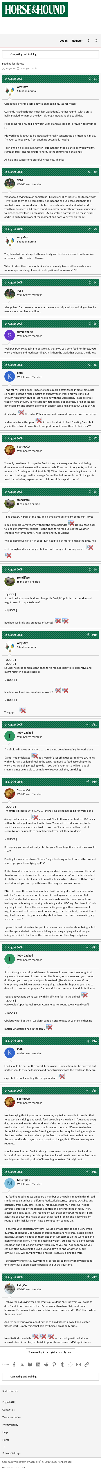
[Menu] (5, 41)
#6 (95, 365)
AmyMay (10, 68)
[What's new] (88, 41)
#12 (94, 782)
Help (5, 1432)
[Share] (89, 78)
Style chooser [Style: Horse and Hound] (10, 1391)
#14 (94, 1041)
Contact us (8, 1409)
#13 (94, 947)
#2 (95, 172)
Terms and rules (11, 1417)
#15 (94, 1090)
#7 (95, 438)
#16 (94, 1172)
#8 (95, 491)
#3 (95, 229)
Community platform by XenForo (37, 1461)
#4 (95, 282)
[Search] (96, 41)
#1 (95, 78)
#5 (95, 323)
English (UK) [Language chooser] (9, 1402)
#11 (94, 724)
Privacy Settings (11, 1453)
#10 (94, 635)
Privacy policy (10, 1424)
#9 (95, 569)
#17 (94, 1277)
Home (5, 1439)
